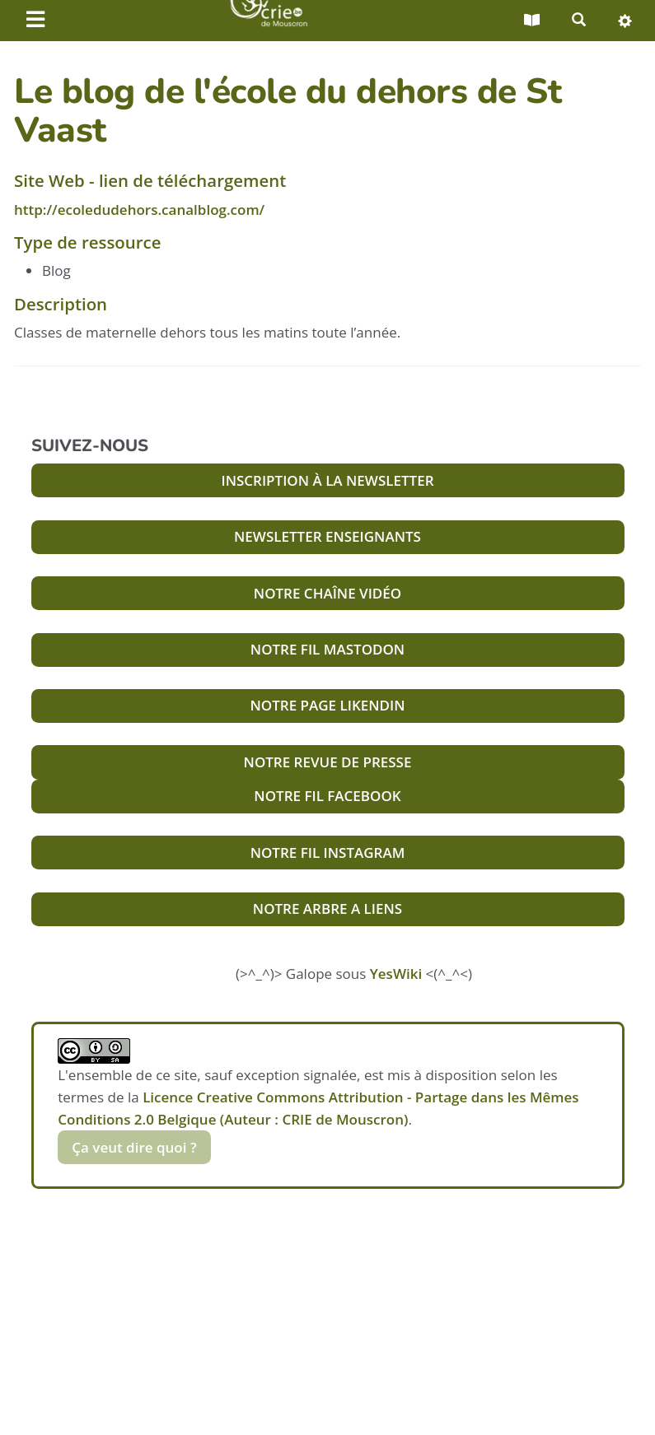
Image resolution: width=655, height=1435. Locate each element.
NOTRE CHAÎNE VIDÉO (327, 593)
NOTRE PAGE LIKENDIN (327, 705)
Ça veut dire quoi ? (134, 1147)
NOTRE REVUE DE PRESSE (328, 761)
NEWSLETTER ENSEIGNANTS (327, 536)
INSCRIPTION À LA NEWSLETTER (327, 480)
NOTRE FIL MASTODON (327, 649)
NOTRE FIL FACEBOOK (327, 795)
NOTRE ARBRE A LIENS (327, 908)
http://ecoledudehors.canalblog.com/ (139, 209)
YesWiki (396, 973)
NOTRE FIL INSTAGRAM (327, 852)
